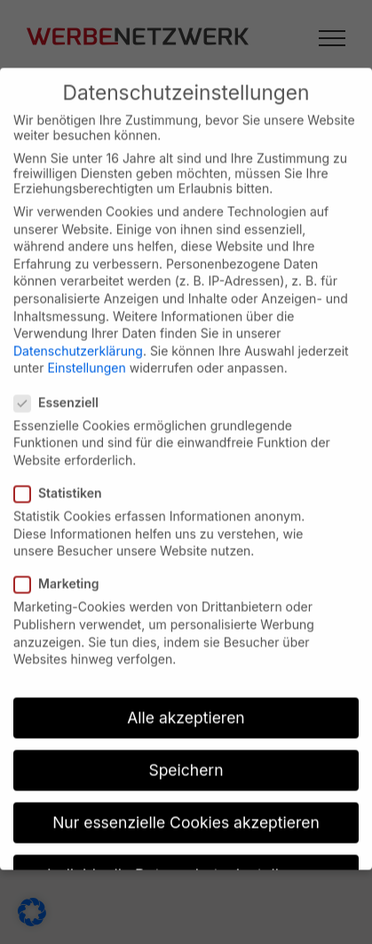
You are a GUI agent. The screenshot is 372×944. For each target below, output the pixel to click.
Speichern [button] (185, 757)
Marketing (64, 570)
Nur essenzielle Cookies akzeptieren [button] (186, 809)
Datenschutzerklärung (78, 337)
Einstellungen (86, 354)
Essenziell (63, 389)
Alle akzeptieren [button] (185, 704)
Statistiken (65, 480)
